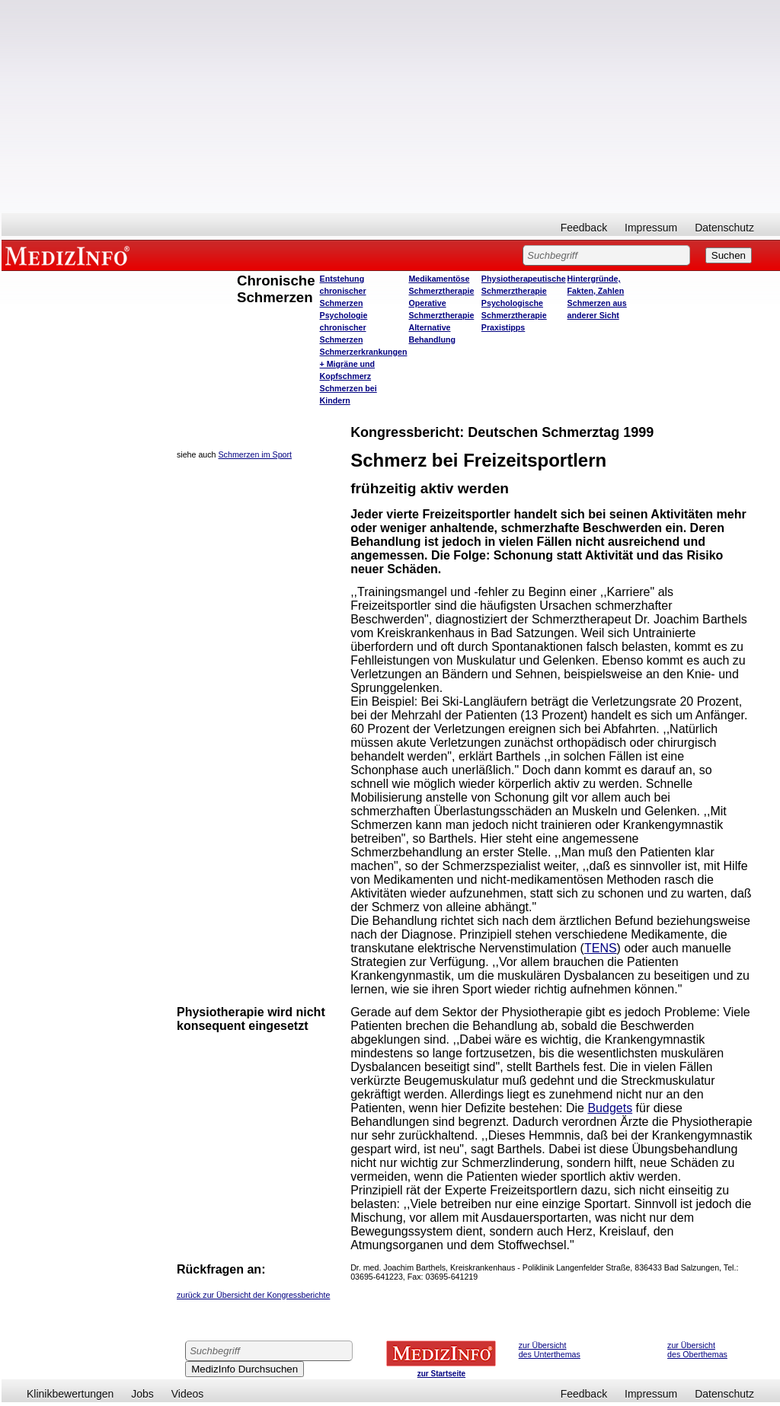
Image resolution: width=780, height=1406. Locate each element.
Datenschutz (724, 228)
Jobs (142, 1394)
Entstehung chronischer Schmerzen (343, 291)
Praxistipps (503, 327)
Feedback (584, 228)
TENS (600, 948)
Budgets (609, 1108)
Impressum (651, 228)
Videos (187, 1394)
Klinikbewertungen (70, 1394)
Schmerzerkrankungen (364, 351)
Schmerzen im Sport (255, 454)
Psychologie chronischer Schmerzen (344, 327)
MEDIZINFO (70, 255)
